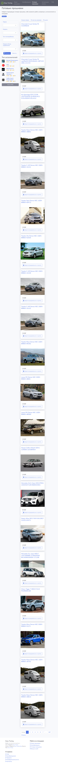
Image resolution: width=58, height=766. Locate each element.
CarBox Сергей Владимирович (10, 79)
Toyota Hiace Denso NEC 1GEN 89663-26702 (31, 661)
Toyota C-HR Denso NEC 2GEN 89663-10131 (31, 166)
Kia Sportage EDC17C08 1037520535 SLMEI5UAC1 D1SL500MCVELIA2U (30, 96)
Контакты (9, 761)
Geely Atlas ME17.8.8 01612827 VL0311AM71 (32, 519)
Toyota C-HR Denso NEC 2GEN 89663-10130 (31, 272)
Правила (8, 758)
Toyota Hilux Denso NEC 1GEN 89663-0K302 (31, 343)
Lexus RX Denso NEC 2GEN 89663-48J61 (30, 378)
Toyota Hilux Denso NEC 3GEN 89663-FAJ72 (31, 625)
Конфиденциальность (12, 759)
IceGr (7, 64)
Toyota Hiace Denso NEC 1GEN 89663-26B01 (31, 131)
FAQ (53, 2)
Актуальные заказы (45, 3)
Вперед (23, 735)
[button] (56, 3)
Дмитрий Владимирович (12, 60)
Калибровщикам (11, 756)
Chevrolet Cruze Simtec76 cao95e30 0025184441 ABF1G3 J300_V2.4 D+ (32, 61)
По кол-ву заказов (36, 20)
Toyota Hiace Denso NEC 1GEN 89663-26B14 (31, 696)
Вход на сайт (34, 749)
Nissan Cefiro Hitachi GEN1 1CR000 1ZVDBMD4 (30, 449)
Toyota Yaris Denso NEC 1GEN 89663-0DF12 (31, 201)
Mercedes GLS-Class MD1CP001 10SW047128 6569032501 (32, 484)
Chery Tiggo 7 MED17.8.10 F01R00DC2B (30, 590)
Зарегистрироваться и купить (32, 53)
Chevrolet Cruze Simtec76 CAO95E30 (30, 25)
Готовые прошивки (35, 3)
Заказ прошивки (17, 3)
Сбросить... (14, 53)
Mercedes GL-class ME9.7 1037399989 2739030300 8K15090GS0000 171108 (30, 555)
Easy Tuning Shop (18, 746)
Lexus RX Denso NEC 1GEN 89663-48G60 (30, 413)
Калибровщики (26, 2)
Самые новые (25, 20)
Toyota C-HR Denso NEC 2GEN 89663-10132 (31, 307)
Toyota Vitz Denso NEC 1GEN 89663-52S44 (31, 237)
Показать (7, 53)
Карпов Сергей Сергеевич (10, 73)
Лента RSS (10, 84)
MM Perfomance (10, 68)
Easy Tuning (8, 3)
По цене (45, 20)
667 (50, 732)
